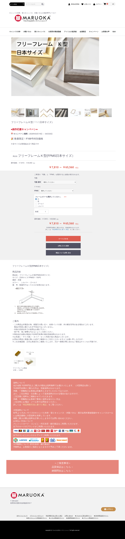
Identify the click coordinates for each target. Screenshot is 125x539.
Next (115, 72)
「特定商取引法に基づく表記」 (60, 229)
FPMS (36, 191)
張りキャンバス (39, 32)
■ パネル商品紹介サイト (56, 518)
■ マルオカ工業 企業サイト (83, 516)
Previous (10, 72)
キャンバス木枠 (14, 32)
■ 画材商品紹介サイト (73, 518)
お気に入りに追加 (63, 246)
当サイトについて (22, 516)
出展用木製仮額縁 (54, 32)
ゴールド (41, 204)
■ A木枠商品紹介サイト (101, 516)
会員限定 (83, 32)
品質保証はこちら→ (62, 467)
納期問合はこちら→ (62, 470)
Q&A (114, 32)
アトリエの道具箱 (70, 32)
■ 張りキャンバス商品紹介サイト (37, 518)
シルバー (41, 206)
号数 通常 (37, 182)
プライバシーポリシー (37, 516)
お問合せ (108, 509)
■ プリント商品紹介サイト (90, 518)
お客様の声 (105, 32)
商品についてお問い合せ (63, 253)
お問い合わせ (69, 516)
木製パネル (27, 32)
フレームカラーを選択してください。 (48, 197)
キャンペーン (93, 32)
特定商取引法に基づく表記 (54, 516)
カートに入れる (63, 239)
